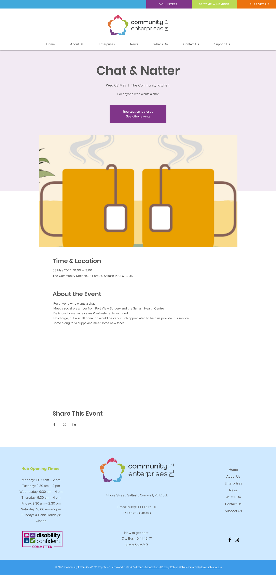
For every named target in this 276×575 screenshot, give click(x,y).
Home (233, 469)
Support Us (233, 511)
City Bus (128, 538)
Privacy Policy (169, 567)
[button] (169, 4)
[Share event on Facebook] (54, 424)
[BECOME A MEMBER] (214, 4)
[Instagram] (237, 540)
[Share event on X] (64, 424)
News (233, 490)
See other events (138, 116)
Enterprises (233, 483)
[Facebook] (230, 540)
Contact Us (233, 504)
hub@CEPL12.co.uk (141, 507)
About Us (233, 476)
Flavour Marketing (211, 567)
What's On (233, 497)
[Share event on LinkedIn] (74, 424)
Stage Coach (135, 544)
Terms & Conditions (148, 567)
